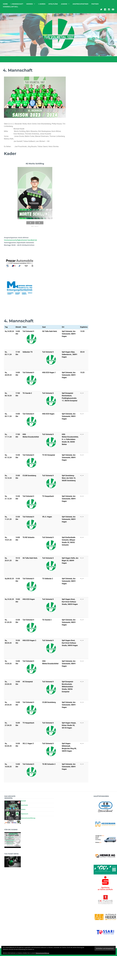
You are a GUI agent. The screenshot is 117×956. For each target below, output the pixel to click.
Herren (29, 4)
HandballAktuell (10, 7)
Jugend (64, 4)
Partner (95, 4)
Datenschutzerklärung (28, 818)
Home (5, 4)
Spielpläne (53, 4)
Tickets (23, 809)
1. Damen (41, 4)
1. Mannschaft (17, 4)
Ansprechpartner (80, 4)
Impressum (24, 814)
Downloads (24, 805)
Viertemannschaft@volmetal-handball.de (20, 240)
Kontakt (23, 801)
